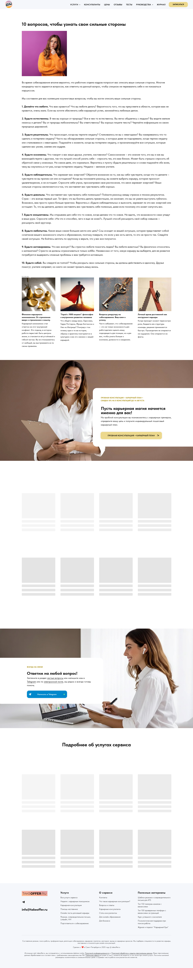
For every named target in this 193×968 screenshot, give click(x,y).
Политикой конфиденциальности (97, 953)
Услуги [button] (74, 4)
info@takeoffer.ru (34, 909)
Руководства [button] (143, 4)
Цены (107, 4)
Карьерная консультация (71, 905)
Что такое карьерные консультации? (114, 901)
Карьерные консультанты (110, 909)
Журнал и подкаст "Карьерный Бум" (153, 927)
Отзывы (118, 4)
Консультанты (92, 4)
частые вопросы (55, 678)
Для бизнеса (104, 921)
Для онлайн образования (109, 917)
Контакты (103, 897)
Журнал (161, 4)
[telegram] (23, 902)
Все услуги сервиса (68, 897)
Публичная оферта (92, 955)
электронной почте (53, 681)
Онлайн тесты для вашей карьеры (74, 913)
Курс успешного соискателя (150, 917)
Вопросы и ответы (106, 905)
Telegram (31, 681)
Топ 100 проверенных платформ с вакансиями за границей (152, 911)
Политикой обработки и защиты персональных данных (131, 953)
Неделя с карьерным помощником (74, 901)
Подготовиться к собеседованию (74, 923)
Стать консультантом (108, 913)
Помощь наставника (69, 909)
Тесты (129, 4)
